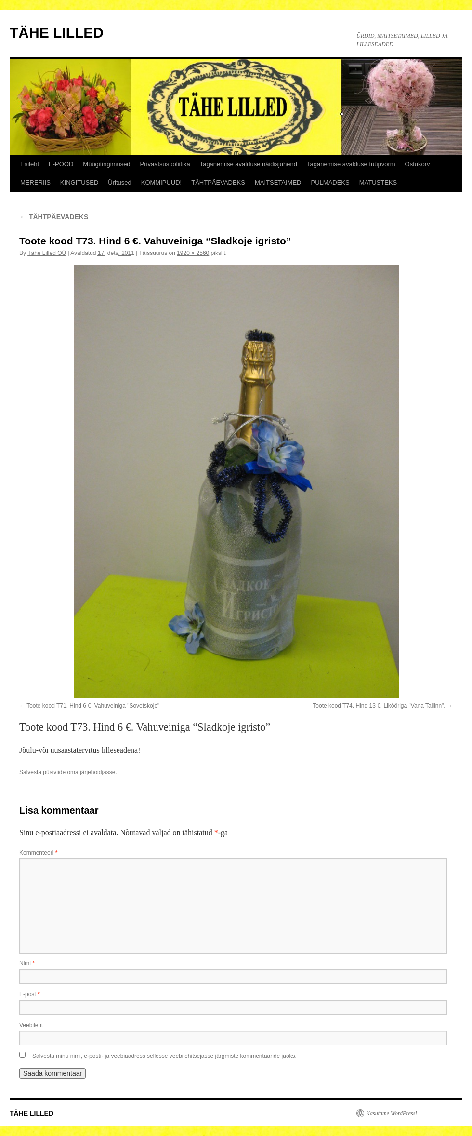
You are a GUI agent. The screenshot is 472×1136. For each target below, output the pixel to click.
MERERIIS (35, 182)
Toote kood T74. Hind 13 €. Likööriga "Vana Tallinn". (379, 705)
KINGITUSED (79, 182)
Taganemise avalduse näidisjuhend (248, 164)
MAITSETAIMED (278, 182)
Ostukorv (417, 164)
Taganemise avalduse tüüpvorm (351, 164)
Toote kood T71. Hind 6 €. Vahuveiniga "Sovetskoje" (92, 705)
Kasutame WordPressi (391, 1113)
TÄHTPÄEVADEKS (218, 182)
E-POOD (61, 164)
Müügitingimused (106, 164)
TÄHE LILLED (57, 32)
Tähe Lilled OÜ (46, 253)
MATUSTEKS (378, 182)
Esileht (29, 164)
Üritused (119, 182)
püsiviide (54, 772)
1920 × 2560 (193, 253)
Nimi (27, 963)
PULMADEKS (330, 182)
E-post (29, 994)
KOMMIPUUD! (161, 182)
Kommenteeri (38, 852)
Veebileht (31, 1025)
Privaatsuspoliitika (165, 164)
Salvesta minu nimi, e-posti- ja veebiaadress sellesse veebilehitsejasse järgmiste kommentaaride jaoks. (164, 1056)
